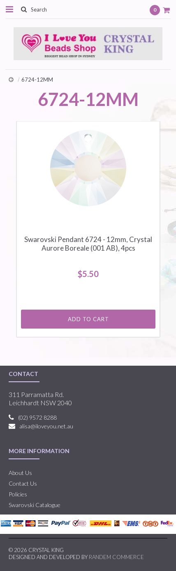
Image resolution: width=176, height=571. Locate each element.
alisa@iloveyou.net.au (46, 426)
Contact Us (23, 483)
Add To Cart (88, 319)
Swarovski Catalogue (34, 504)
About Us (20, 472)
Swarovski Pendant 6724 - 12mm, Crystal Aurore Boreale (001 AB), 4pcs (88, 243)
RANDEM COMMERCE (116, 557)
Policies (18, 494)
